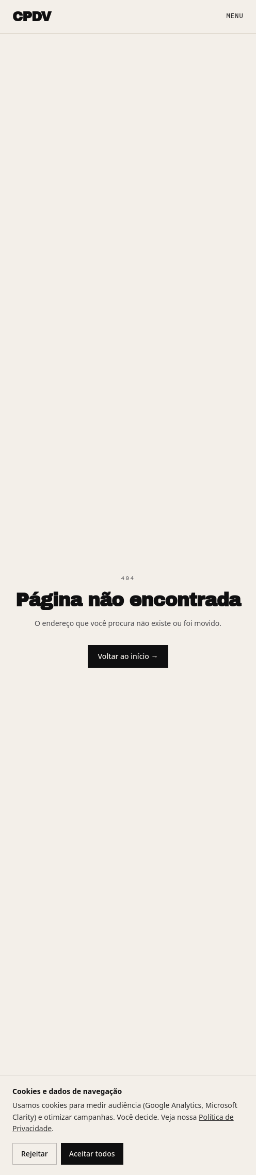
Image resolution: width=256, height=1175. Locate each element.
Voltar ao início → (128, 656)
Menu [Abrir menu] (235, 16)
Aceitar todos (92, 1153)
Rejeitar (34, 1153)
